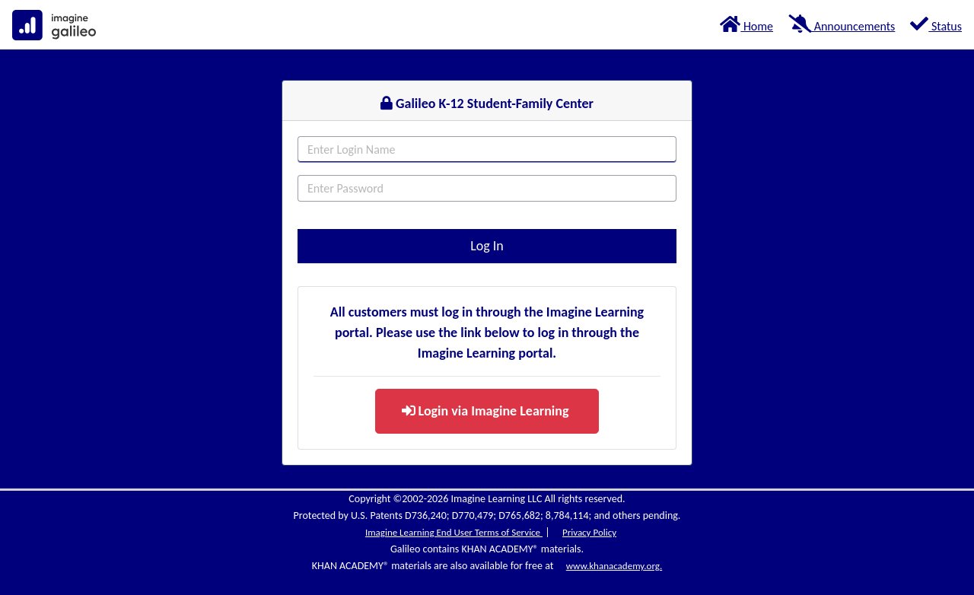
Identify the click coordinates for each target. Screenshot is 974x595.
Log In (487, 245)
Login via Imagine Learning (485, 410)
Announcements (841, 23)
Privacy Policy (589, 532)
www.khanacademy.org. (614, 565)
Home (746, 23)
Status (936, 23)
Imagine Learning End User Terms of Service (454, 532)
